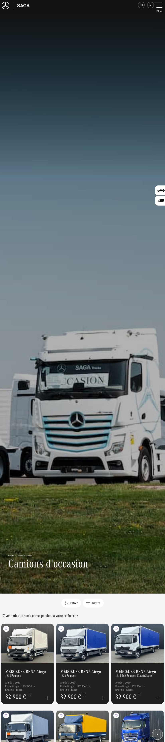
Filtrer (71, 603)
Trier (91, 603)
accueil (11, 555)
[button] (159, 8)
